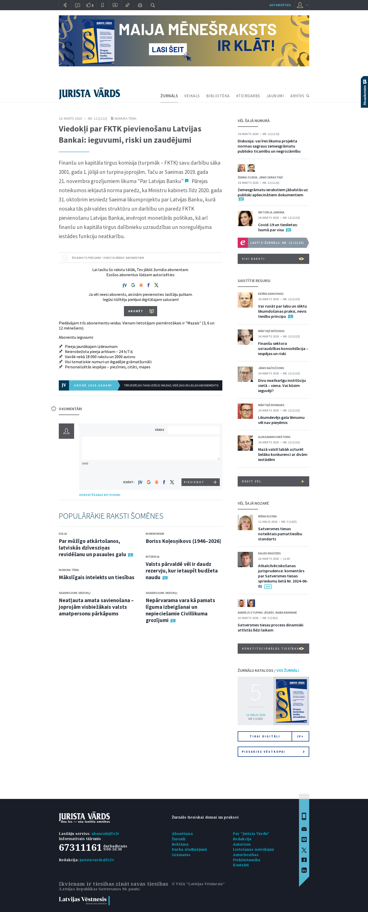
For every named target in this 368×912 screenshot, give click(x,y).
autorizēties (280, 5)
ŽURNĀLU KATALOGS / (268, 670)
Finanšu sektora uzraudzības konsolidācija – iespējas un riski (283, 348)
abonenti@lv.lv (105, 833)
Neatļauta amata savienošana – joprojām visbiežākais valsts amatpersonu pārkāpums (96, 607)
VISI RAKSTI (273, 259)
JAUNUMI (275, 95)
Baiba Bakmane (286, 612)
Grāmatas (181, 854)
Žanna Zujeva (247, 177)
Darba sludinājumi (189, 849)
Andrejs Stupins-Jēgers (256, 612)
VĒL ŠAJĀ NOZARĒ (253, 503)
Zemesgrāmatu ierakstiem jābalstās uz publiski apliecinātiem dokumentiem (273, 192)
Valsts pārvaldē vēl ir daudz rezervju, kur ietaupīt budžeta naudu (182, 571)
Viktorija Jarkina (271, 212)
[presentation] (194, 468)
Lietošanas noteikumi (253, 849)
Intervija (152, 556)
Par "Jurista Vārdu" (251, 833)
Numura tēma (125, 118)
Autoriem (242, 844)
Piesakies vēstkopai (273, 751)
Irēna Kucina (267, 516)
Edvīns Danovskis (271, 294)
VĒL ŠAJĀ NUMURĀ (254, 120)
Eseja (63, 534)
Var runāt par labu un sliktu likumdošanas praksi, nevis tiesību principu (282, 311)
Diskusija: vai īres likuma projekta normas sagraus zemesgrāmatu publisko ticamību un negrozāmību (269, 146)
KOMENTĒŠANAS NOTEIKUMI (99, 495)
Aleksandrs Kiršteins (274, 437)
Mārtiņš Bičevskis (271, 331)
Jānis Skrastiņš (271, 177)
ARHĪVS (297, 95)
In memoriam (155, 534)
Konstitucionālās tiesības (273, 648)
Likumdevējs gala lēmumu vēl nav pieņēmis (281, 420)
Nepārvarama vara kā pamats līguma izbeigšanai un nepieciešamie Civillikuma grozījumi (180, 610)
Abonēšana (182, 833)
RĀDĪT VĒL (273, 481)
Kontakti (241, 864)
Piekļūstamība (247, 859)
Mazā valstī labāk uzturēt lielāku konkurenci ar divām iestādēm (282, 454)
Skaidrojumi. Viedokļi (74, 593)
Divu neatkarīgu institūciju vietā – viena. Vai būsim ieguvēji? (282, 385)
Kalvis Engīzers (269, 553)
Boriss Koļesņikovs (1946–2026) (183, 541)
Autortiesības (246, 854)
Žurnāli (179, 838)
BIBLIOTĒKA (218, 95)
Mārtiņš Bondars (271, 405)
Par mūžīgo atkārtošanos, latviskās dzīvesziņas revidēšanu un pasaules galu (92, 548)
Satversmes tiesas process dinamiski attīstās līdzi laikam (270, 627)
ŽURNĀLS (169, 95)
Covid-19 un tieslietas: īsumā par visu (278, 227)
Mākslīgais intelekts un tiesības (96, 577)
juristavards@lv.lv (97, 859)
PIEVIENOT (194, 482)
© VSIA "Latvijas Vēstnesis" (198, 883)
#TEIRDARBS (248, 95)
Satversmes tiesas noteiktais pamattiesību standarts (280, 533)
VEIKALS (192, 95)
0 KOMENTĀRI (70, 408)
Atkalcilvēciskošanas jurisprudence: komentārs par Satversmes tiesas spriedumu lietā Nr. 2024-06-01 (283, 576)
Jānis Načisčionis (271, 368)
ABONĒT (135, 311)
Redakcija (242, 838)
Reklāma (180, 844)
